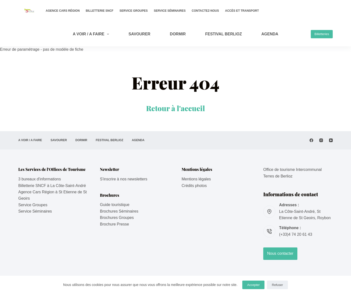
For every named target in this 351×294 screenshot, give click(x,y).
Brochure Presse (114, 224)
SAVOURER (139, 34)
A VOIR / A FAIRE (92, 34)
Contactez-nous (205, 10)
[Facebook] (311, 140)
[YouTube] (331, 140)
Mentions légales (196, 179)
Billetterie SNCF (99, 10)
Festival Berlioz (223, 34)
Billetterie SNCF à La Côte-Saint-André (52, 186)
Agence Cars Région (63, 10)
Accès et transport (242, 10)
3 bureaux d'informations (39, 179)
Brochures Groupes (117, 218)
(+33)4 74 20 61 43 (295, 234)
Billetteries (321, 34)
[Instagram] (321, 140)
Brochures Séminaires (119, 211)
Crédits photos (194, 186)
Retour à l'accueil (175, 108)
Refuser (277, 285)
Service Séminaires (169, 10)
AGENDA (269, 34)
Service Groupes (133, 10)
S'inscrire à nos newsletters (123, 179)
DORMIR (178, 34)
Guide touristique (114, 205)
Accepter (253, 285)
